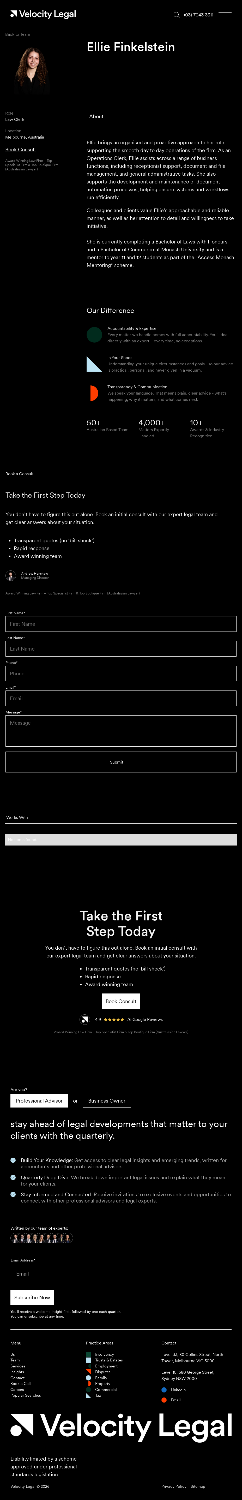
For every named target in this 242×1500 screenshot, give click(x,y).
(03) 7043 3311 (198, 14)
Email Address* (23, 1260)
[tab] (97, 116)
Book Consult (20, 149)
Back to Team (17, 34)
